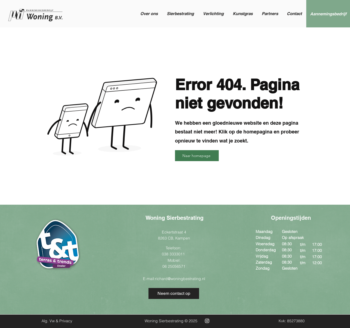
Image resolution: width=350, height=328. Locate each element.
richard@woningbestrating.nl (180, 278)
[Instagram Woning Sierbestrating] (207, 321)
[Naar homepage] (197, 155)
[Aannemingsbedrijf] (328, 13)
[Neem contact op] (173, 293)
